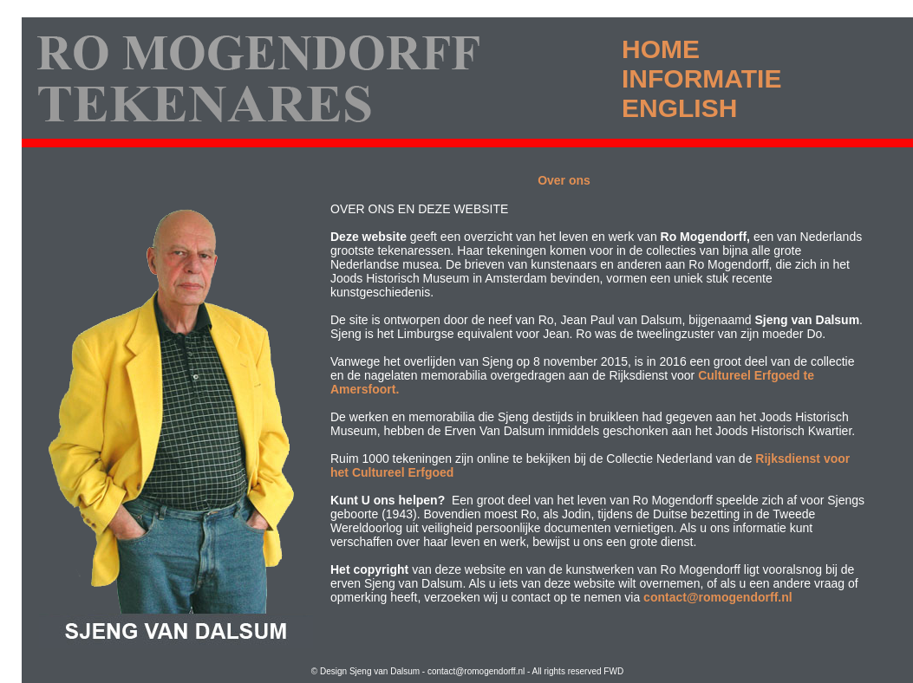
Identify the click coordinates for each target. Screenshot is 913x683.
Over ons (564, 180)
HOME (661, 49)
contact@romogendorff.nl (717, 597)
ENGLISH (679, 108)
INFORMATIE (701, 78)
